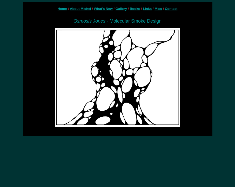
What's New (103, 9)
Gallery (121, 9)
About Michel (80, 9)
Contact (171, 9)
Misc (158, 9)
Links (147, 9)
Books (135, 9)
